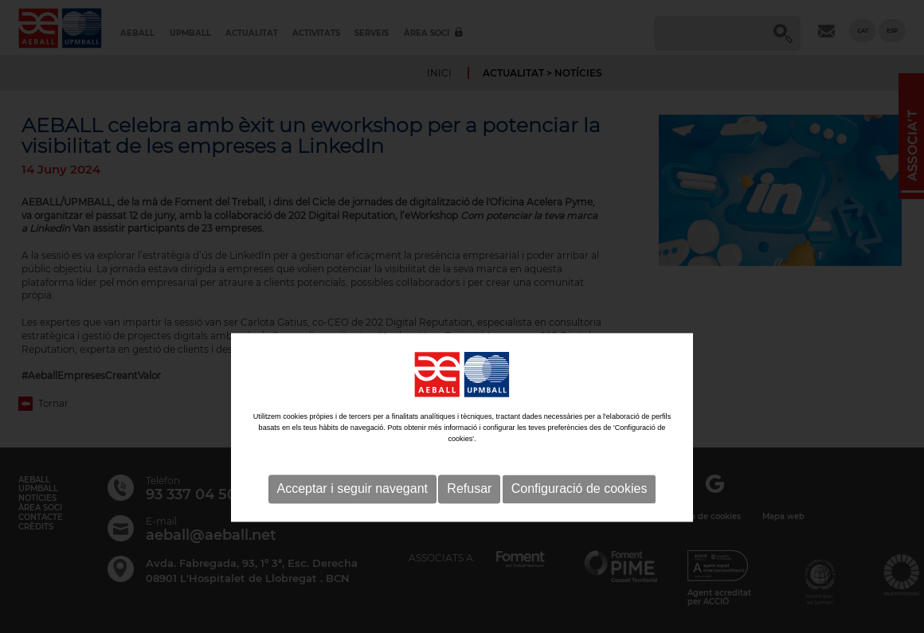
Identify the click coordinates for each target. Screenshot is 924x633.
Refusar (469, 538)
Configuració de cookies (579, 538)
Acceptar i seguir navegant (352, 538)
